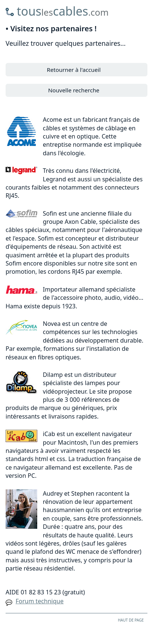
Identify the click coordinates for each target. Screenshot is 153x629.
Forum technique (40, 601)
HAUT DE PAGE (131, 620)
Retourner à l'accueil (74, 69)
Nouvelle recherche (73, 90)
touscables (63, 11)
